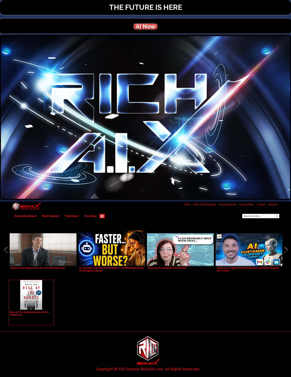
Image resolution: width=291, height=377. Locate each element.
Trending (90, 216)
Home (187, 204)
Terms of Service (227, 204)
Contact (261, 204)
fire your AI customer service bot (167, 268)
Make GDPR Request (204, 204)
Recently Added (25, 216)
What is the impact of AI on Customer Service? (38, 268)
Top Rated (72, 216)
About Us (273, 204)
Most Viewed (50, 216)
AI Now (145, 26)
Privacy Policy (246, 204)
